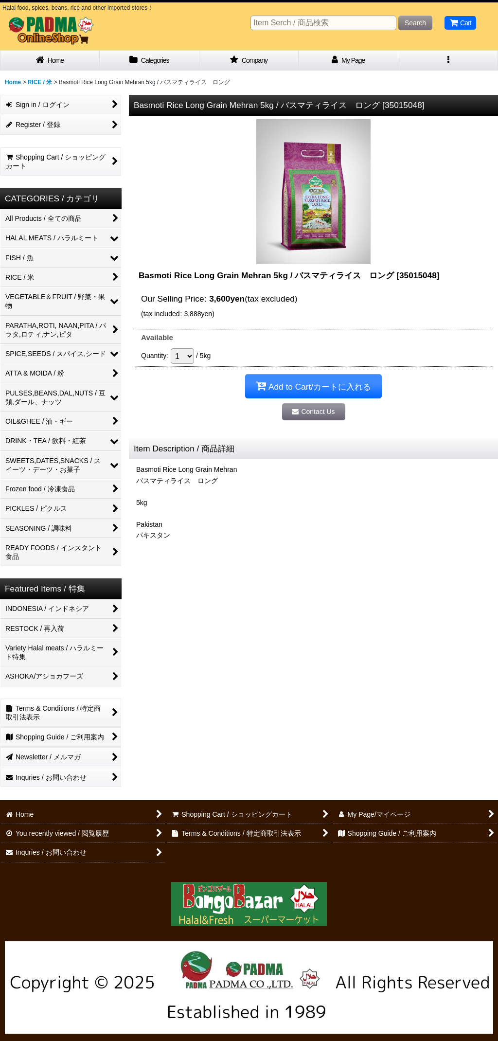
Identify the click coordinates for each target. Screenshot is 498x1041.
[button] (448, 61)
